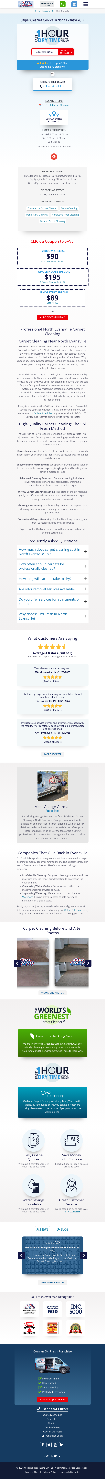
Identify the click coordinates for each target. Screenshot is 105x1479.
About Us (53, 1423)
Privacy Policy (49, 1472)
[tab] (42, 1229)
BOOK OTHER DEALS (52, 317)
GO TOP (52, 1456)
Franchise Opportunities (52, 1399)
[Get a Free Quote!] (33, 1140)
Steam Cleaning (69, 208)
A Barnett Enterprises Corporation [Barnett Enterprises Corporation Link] (71, 1467)
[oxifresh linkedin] (61, 1444)
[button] (63, 4)
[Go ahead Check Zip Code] (66, 51)
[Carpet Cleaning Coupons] (71, 1140)
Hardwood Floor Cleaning (65, 214)
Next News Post (83, 1255)
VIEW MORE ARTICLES (52, 1282)
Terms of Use (31, 1472)
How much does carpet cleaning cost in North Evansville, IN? (49, 551)
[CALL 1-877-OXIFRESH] (71, 1185)
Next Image (88, 963)
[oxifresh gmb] (54, 156)
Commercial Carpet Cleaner (42, 208)
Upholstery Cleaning (37, 214)
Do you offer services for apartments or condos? (49, 601)
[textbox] (44, 51)
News (42, 1229)
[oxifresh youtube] (55, 1444)
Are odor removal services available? (47, 589)
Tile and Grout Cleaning (52, 221)
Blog (62, 1229)
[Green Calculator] (33, 1185)
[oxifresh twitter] (49, 1444)
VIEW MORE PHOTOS (52, 992)
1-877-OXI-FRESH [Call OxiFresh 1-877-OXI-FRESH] (52, 1408)
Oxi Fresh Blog (52, 1427)
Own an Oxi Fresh (52, 1431)
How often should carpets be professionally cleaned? (41, 566)
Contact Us (52, 1419)
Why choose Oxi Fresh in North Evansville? (43, 616)
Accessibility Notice (70, 1472)
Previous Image (17, 963)
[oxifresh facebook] (42, 1444)
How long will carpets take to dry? (45, 578)
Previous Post (21, 1255)
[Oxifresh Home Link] (26, 3)
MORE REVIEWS (52, 754)
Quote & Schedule (52, 1414)
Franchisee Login (52, 1435)
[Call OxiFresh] (52, 86)
